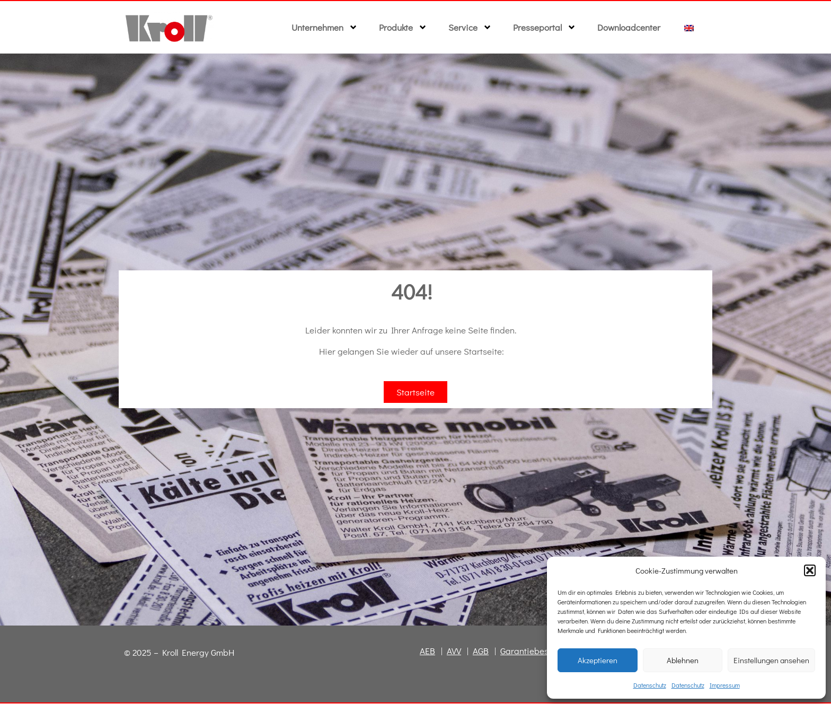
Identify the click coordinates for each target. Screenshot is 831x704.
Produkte (403, 27)
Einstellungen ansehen (771, 660)
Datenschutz (649, 685)
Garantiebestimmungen (546, 651)
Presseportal (544, 27)
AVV (454, 651)
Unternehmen (324, 27)
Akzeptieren (597, 660)
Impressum (725, 685)
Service (470, 27)
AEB (427, 651)
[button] (810, 570)
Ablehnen (683, 660)
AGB (481, 651)
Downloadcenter (628, 27)
